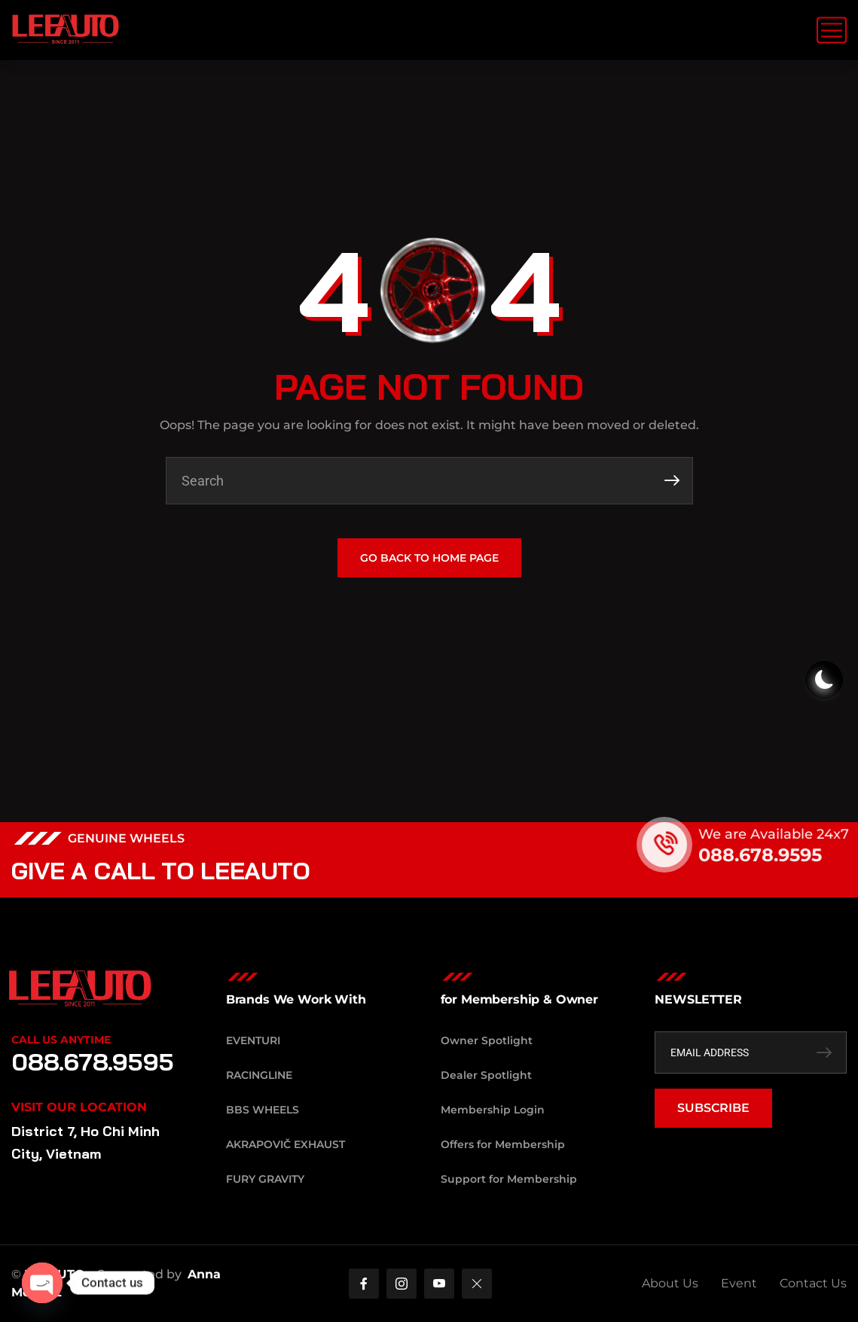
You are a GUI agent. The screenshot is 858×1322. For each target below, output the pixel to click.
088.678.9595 (774, 855)
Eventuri (253, 1040)
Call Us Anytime (61, 1039)
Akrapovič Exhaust (285, 1144)
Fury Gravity (265, 1179)
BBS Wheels (262, 1109)
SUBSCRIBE (713, 1108)
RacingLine (259, 1075)
